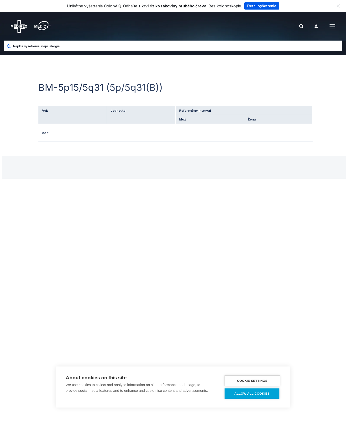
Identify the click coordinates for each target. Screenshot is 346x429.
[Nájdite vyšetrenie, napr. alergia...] (176, 46)
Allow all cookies (252, 393)
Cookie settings (252, 380)
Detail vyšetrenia (261, 6)
